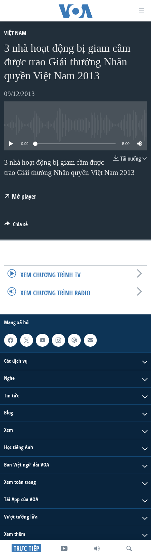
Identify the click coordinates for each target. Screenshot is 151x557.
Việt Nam (15, 33)
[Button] (16, 226)
